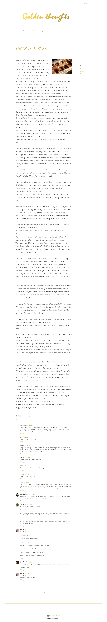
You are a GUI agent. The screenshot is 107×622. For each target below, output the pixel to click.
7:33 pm (25, 437)
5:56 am (27, 530)
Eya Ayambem (24, 562)
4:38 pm (26, 482)
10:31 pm (28, 574)
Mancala (81, 68)
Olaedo (22, 530)
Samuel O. (23, 504)
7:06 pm (30, 425)
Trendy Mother (24, 494)
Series (34, 31)
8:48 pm (26, 466)
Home (16, 31)
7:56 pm (27, 445)
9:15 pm (31, 562)
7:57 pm (27, 457)
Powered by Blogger (53, 615)
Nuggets (42, 31)
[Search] (84, 3)
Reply (22, 433)
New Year (82, 71)
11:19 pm (31, 494)
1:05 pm (29, 504)
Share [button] (81, 60)
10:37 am (30, 474)
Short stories (25, 31)
